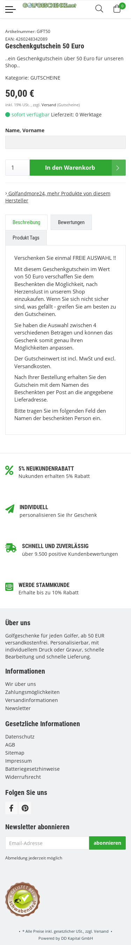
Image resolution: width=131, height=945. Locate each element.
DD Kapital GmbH (77, 938)
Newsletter (18, 708)
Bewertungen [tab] (71, 222)
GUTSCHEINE (45, 77)
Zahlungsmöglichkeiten (32, 692)
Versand (49, 104)
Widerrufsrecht (23, 777)
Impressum (18, 760)
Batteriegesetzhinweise (32, 768)
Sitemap (14, 752)
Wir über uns (20, 684)
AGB (10, 744)
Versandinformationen (31, 700)
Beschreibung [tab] (26, 222)
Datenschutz (20, 736)
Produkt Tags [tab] (26, 238)
